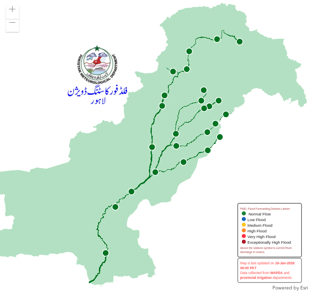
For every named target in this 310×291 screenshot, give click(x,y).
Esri (304, 288)
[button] (12, 12)
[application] (155, 145)
